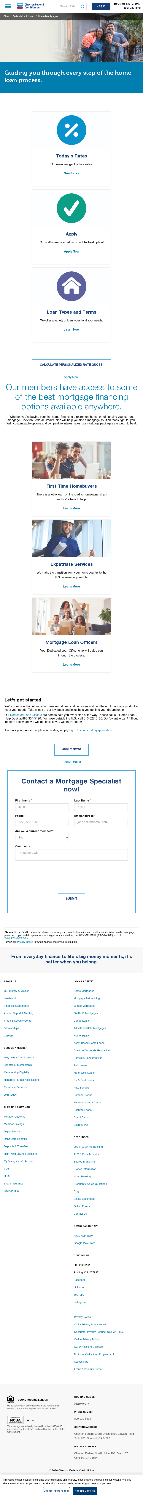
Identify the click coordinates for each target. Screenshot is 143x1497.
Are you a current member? (34, 831)
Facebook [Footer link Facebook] (79, 1280)
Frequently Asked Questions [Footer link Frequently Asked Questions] (90, 1184)
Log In (101, 6)
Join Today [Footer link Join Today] (10, 1095)
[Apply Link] (71, 227)
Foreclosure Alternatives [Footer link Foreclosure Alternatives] (88, 1058)
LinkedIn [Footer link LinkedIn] (79, 1287)
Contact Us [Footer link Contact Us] (80, 1214)
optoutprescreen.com (15, 938)
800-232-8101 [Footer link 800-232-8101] (82, 1265)
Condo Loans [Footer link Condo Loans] (82, 1021)
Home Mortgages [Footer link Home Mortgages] (84, 991)
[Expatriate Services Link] (71, 557)
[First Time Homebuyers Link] (71, 479)
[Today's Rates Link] (71, 149)
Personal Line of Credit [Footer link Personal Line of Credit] (87, 1102)
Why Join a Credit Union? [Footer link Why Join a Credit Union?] (19, 1057)
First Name (22, 801)
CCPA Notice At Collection (89, 1347)
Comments (22, 846)
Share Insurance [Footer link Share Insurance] (13, 1183)
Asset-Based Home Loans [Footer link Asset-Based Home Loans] (89, 1043)
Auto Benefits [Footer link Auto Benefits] (81, 1087)
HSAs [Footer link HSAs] (7, 1176)
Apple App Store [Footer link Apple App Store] (83, 1235)
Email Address (83, 816)
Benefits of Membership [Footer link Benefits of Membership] (18, 1065)
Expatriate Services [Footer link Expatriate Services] (15, 1087)
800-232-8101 (82, 1419)
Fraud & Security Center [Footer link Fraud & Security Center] (18, 1021)
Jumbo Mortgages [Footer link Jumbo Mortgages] (84, 1006)
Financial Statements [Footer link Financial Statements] (16, 1006)
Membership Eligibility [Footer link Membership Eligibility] (16, 1072)
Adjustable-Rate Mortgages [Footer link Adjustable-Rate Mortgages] (90, 1028)
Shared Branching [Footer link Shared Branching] (84, 1161)
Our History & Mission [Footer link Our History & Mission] (16, 991)
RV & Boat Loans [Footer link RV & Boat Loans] (84, 1080)
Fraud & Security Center (88, 1369)
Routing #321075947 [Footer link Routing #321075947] (86, 1272)
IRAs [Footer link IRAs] (6, 1169)
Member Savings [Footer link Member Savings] (14, 1124)
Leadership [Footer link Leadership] (10, 998)
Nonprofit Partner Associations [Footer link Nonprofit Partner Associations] (21, 1080)
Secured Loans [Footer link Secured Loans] (83, 1110)
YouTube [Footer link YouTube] (79, 1295)
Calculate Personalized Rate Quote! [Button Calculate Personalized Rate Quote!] (71, 365)
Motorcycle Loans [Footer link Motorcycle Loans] (84, 1073)
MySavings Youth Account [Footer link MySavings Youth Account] (19, 1161)
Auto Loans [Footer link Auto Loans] (80, 1065)
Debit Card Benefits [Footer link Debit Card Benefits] (15, 1139)
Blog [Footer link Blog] (76, 1191)
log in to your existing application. (91, 730)
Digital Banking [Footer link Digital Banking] (12, 1131)
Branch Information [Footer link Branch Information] (85, 1169)
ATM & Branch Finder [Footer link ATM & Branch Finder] (86, 1154)
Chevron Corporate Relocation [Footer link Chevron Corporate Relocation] (92, 1050)
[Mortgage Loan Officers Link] (71, 635)
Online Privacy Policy (86, 1339)
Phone (19, 816)
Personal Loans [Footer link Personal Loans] (83, 1095)
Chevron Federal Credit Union (19, 16)
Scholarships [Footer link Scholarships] (11, 1028)
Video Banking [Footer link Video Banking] (82, 1176)
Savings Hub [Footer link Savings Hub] (11, 1191)
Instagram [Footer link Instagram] (80, 1302)
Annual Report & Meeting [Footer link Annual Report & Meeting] (19, 1013)
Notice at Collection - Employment (94, 1354)
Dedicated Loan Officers (26, 715)
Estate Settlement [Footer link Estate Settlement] (84, 1199)
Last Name (81, 801)
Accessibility (81, 1362)
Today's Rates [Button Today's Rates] (71, 762)
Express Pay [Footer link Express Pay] (81, 1125)
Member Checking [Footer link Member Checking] (15, 1116)
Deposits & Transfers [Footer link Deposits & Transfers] (16, 1146)
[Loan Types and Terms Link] (71, 305)
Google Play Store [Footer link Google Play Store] (84, 1243)
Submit (71, 899)
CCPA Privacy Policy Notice (90, 1324)
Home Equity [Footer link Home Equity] (81, 1035)
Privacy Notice (25, 942)
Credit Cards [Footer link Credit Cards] (81, 1117)
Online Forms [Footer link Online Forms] (82, 1206)
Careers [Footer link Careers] (8, 1035)
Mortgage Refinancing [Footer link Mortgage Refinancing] (87, 998)
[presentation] (43, 871)
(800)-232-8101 (132, 8)
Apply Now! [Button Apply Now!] (71, 377)
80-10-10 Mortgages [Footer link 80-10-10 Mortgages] (86, 1013)
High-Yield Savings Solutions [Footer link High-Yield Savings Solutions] (20, 1154)
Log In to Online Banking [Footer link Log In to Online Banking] (88, 1147)
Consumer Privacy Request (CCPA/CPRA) (99, 1332)
